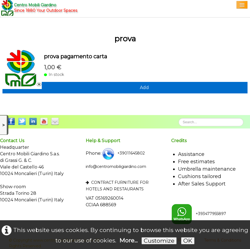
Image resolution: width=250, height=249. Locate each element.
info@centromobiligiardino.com (116, 166)
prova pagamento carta (75, 56)
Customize (159, 240)
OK (187, 240)
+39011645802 (123, 153)
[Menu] (242, 5)
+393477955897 (198, 213)
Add (144, 87)
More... (129, 240)
